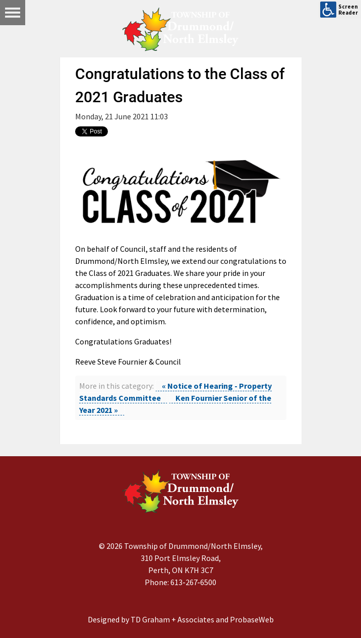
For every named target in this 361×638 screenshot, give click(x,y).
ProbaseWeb (252, 619)
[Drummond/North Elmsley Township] (180, 29)
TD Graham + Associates (172, 619)
